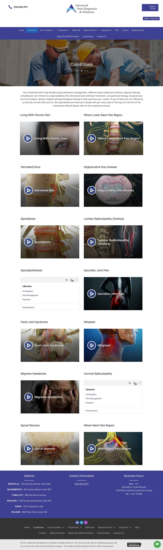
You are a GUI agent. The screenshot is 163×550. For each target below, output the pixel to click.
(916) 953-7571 (82, 483)
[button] (77, 522)
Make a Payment (151, 18)
